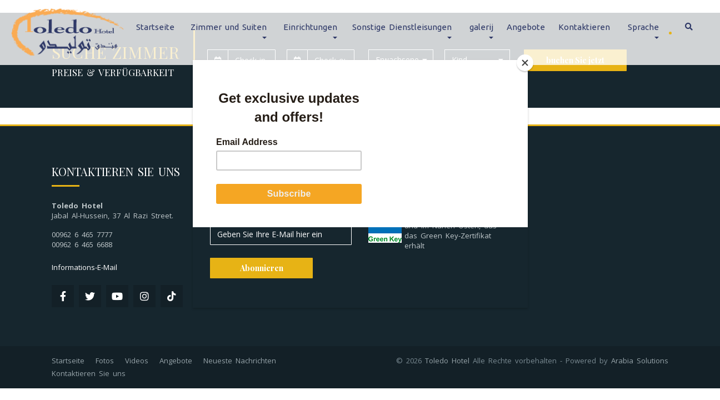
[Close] (525, 62)
